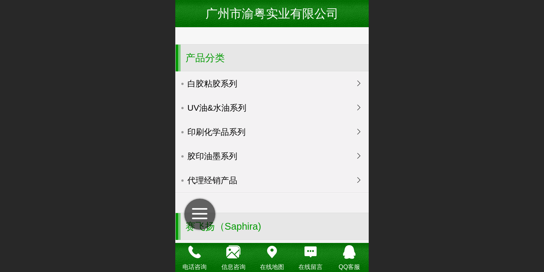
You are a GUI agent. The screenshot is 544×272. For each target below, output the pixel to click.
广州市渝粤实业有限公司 (272, 13)
